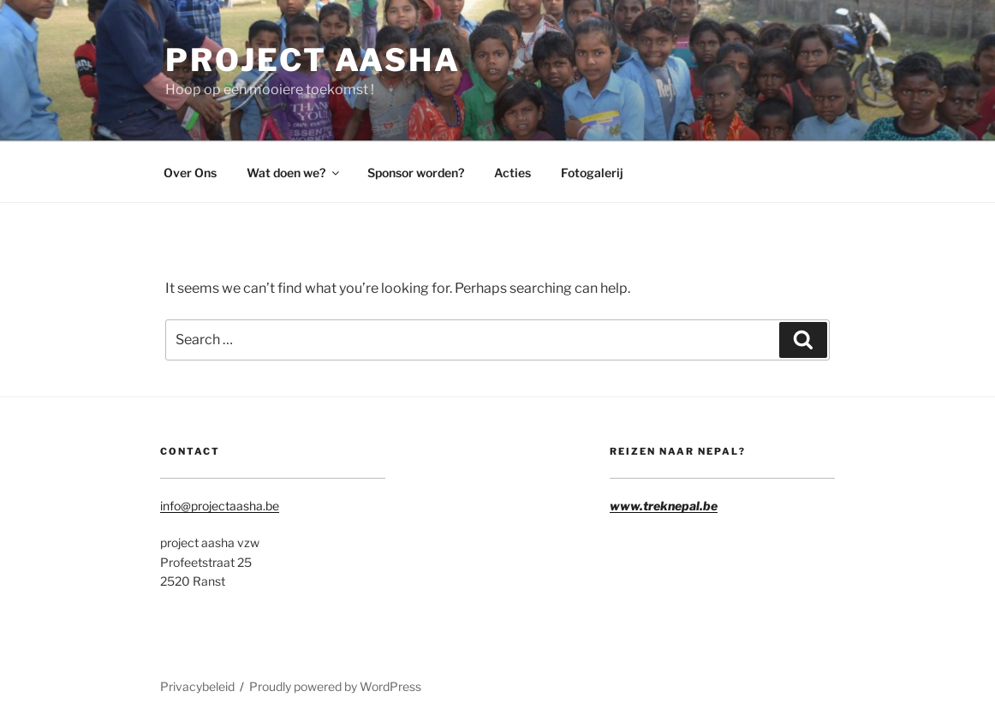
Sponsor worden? (415, 172)
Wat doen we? (294, 172)
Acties (512, 172)
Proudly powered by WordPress (335, 686)
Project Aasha (312, 60)
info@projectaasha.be (219, 505)
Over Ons (190, 172)
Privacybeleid (197, 686)
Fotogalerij (592, 172)
